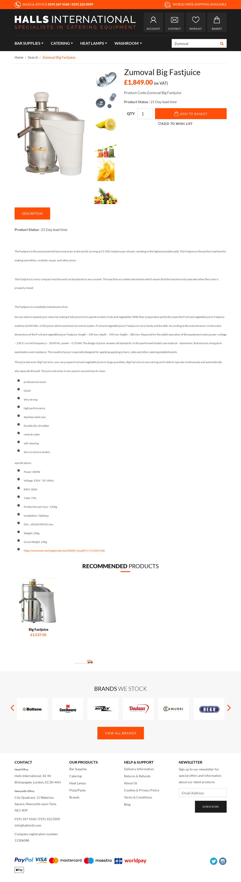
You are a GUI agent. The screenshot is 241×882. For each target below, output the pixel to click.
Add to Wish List (175, 124)
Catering (60, 43)
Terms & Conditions (138, 797)
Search (33, 57)
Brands (74, 797)
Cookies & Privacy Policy (141, 790)
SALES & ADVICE (42, 4)
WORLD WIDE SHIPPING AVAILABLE (195, 4)
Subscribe (210, 806)
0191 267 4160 (25, 819)
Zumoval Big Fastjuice (58, 57)
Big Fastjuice (38, 629)
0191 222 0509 (49, 819)
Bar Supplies (27, 43)
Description (32, 213)
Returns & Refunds (137, 776)
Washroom (126, 43)
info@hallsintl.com (28, 825)
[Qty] (145, 113)
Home (19, 57)
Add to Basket (190, 113)
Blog (127, 804)
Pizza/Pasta (77, 790)
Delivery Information (139, 769)
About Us (130, 783)
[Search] (195, 43)
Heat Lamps (92, 43)
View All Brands (120, 733)
